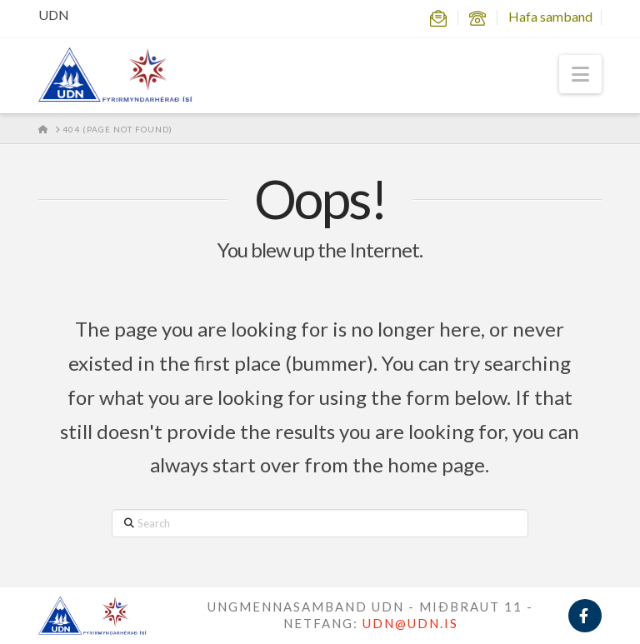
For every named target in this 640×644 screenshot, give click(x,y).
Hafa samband (550, 16)
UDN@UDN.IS (410, 623)
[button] (580, 74)
